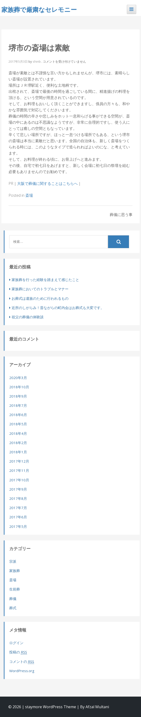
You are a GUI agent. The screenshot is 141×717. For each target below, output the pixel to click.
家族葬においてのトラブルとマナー (40, 288)
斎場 (29, 195)
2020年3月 (18, 377)
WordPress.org (21, 670)
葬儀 (12, 598)
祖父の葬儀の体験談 (28, 316)
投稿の (18, 652)
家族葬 (14, 570)
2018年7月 (18, 405)
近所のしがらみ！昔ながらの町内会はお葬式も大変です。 (58, 307)
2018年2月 (18, 442)
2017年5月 (18, 526)
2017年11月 (19, 470)
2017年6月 (18, 517)
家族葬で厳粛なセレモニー (39, 9)
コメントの (21, 661)
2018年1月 (18, 452)
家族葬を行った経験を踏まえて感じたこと (45, 279)
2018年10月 (19, 386)
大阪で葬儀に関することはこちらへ (47, 183)
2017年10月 (19, 480)
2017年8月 (18, 498)
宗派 (12, 561)
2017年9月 (18, 489)
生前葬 (14, 589)
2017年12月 (19, 461)
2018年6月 (18, 414)
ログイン (16, 642)
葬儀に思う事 (121, 214)
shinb (37, 61)
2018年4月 (18, 433)
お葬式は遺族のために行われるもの (40, 298)
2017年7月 (18, 507)
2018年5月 (18, 424)
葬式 (12, 607)
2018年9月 (18, 396)
